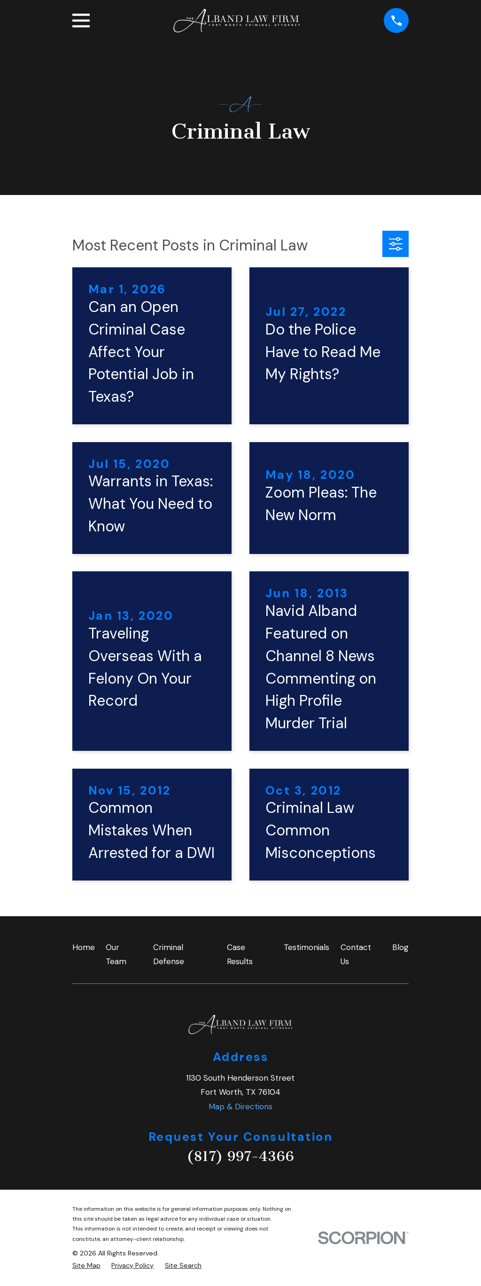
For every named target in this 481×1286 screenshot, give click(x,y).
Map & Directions (240, 1106)
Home (83, 947)
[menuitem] (86, 1266)
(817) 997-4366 (240, 1156)
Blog (400, 947)
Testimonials (306, 947)
